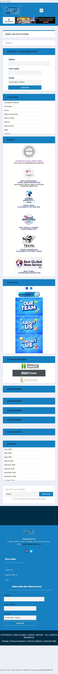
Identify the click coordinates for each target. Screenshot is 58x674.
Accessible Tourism (11, 102)
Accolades (8, 106)
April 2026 (8, 457)
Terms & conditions (35, 641)
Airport (7, 122)
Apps (6, 130)
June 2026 (8, 449)
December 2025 (10, 472)
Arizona (7, 134)
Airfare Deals (9, 118)
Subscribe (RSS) (50, 641)
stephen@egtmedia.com (31, 544)
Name (12, 59)
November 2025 (10, 476)
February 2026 (9, 465)
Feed (6, 580)
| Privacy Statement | (17, 641)
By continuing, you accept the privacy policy (29, 499)
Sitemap (5, 641)
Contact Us (9, 570)
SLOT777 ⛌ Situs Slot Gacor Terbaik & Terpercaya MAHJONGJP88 (26, 670)
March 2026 (8, 461)
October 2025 (9, 480)
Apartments (9, 126)
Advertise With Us (11, 575)
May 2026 (8, 453)
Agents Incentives (11, 114)
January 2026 (9, 469)
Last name (14, 68)
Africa (6, 110)
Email (11, 78)
